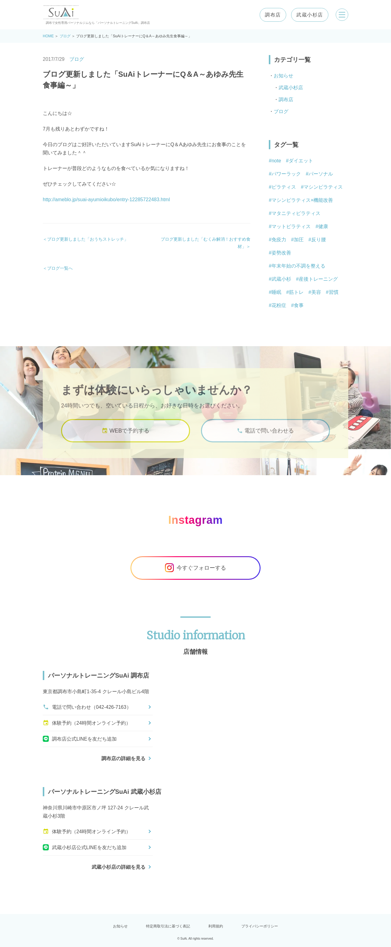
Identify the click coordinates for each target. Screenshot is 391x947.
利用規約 (215, 926)
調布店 (271, 14)
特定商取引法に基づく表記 (168, 926)
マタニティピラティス (296, 213)
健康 (323, 226)
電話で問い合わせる (265, 435)
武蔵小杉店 (307, 14)
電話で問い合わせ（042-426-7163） (87, 707)
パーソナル (321, 173)
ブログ (65, 36)
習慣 (333, 292)
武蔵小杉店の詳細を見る (118, 867)
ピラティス (284, 187)
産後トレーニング (318, 279)
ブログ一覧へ (60, 268)
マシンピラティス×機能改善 (302, 200)
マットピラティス (291, 226)
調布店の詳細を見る (123, 758)
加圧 (299, 239)
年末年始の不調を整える (298, 265)
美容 (316, 292)
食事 (299, 305)
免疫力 (279, 239)
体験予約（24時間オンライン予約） (87, 723)
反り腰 (318, 239)
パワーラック (286, 173)
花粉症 (279, 305)
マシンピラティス (323, 187)
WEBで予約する (125, 435)
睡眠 (276, 292)
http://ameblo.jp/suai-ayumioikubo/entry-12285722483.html (106, 199)
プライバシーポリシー (259, 926)
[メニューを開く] (341, 14)
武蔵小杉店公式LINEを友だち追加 (84, 847)
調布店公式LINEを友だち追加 (80, 739)
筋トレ (296, 292)
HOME (48, 36)
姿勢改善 (281, 252)
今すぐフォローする (195, 567)
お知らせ (283, 75)
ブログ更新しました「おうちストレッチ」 (87, 239)
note (276, 160)
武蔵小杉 (281, 279)
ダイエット (301, 160)
